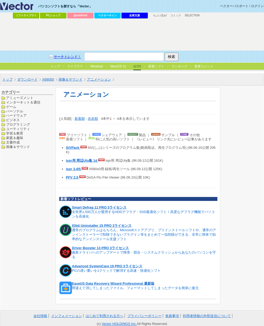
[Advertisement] (120, 59)
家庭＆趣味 (14, 138)
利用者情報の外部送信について (207, 316)
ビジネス (13, 120)
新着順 (80, 119)
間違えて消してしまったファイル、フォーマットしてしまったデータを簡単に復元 (135, 288)
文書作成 (13, 142)
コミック (175, 15)
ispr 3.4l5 (74, 169)
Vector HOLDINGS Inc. (119, 324)
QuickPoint (80, 15)
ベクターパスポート (234, 6)
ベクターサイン (107, 15)
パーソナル (14, 111)
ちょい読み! (160, 15)
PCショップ (53, 15)
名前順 (93, 119)
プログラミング (18, 124)
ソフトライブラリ (26, 15)
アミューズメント (19, 98)
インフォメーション (66, 316)
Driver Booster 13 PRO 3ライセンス (100, 248)
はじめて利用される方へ (104, 316)
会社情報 (40, 316)
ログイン (257, 6)
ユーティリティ (18, 129)
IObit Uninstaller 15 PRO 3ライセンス (101, 226)
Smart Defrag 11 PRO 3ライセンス (99, 207)
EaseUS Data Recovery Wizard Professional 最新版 (113, 283)
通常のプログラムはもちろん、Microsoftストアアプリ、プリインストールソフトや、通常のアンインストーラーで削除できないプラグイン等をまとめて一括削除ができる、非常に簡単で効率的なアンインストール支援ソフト (144, 234)
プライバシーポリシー (144, 316)
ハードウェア (16, 115)
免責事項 (172, 316)
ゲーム (11, 107)
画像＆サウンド (18, 147)
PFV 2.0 (72, 177)
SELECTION (192, 15)
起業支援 (134, 15)
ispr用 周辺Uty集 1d (82, 160)
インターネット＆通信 (23, 102)
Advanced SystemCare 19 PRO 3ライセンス (107, 266)
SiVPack (73, 148)
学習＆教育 (14, 133)
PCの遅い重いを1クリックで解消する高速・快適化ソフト (116, 271)
